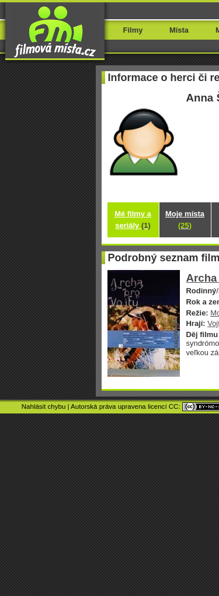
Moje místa (184, 219)
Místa (179, 30)
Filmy (133, 30)
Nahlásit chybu (44, 406)
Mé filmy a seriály (132, 219)
